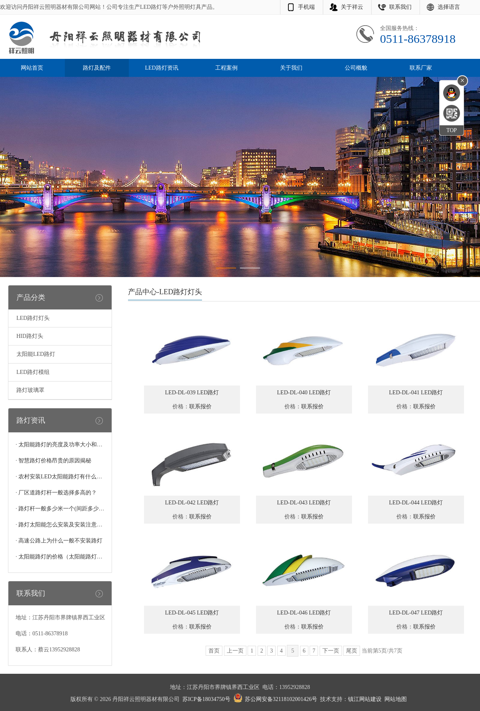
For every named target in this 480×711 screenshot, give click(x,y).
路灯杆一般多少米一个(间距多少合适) (65, 509)
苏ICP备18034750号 (206, 699)
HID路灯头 (29, 336)
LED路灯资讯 (161, 68)
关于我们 (291, 68)
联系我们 (400, 7)
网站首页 (32, 68)
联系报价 (200, 407)
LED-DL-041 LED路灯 (416, 393)
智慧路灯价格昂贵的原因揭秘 (54, 461)
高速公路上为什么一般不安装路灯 (60, 541)
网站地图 (395, 699)
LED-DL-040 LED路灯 (304, 393)
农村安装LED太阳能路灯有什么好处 (63, 477)
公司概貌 (356, 68)
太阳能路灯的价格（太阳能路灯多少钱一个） (74, 557)
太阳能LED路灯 (35, 354)
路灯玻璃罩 (30, 390)
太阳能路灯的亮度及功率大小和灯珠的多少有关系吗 (82, 445)
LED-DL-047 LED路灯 (416, 613)
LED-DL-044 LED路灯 (416, 503)
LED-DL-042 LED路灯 (192, 503)
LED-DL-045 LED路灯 (192, 613)
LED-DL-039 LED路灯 (192, 393)
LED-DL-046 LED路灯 (304, 613)
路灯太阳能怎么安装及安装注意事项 (63, 525)
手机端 (306, 7)
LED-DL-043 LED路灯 (304, 503)
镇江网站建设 (365, 699)
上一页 (235, 651)
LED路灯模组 (33, 372)
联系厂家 (421, 68)
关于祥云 (352, 7)
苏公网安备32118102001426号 (281, 699)
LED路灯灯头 (33, 318)
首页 (214, 651)
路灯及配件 (97, 68)
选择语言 (449, 7)
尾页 (351, 651)
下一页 (330, 651)
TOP (451, 130)
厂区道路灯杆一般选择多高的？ (57, 493)
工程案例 (226, 68)
